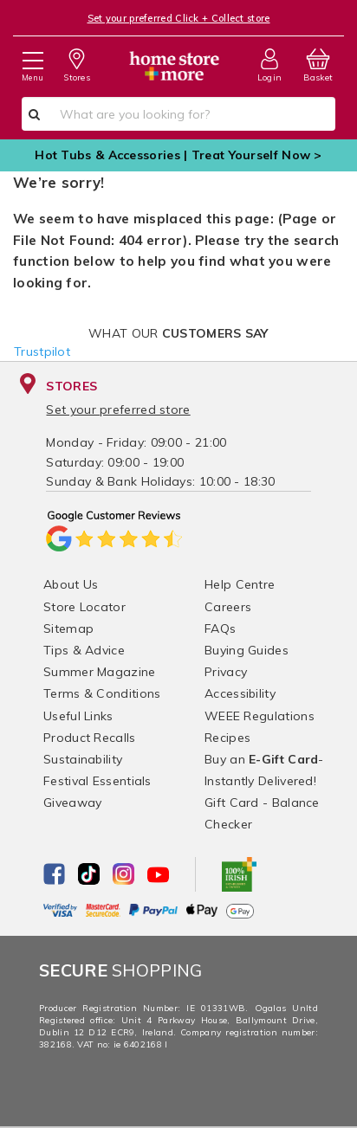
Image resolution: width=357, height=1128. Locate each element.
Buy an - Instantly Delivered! (264, 770)
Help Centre (239, 584)
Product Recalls (89, 737)
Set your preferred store (118, 409)
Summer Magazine (99, 672)
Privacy (225, 672)
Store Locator (84, 607)
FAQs (220, 628)
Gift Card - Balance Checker (262, 813)
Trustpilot (42, 351)
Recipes (227, 737)
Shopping (121, 970)
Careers (227, 607)
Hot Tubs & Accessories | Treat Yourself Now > (178, 155)
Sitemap (68, 628)
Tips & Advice (84, 650)
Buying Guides (246, 650)
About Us (70, 584)
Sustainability (82, 759)
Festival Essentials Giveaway (97, 791)
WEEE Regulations (259, 716)
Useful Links (78, 716)
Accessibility (240, 693)
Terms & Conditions (101, 693)
